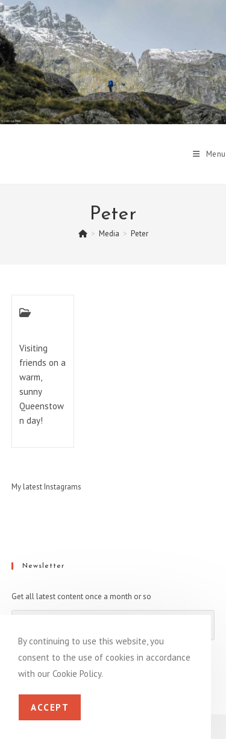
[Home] (82, 233)
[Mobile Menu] (209, 154)
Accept (50, 707)
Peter (139, 233)
